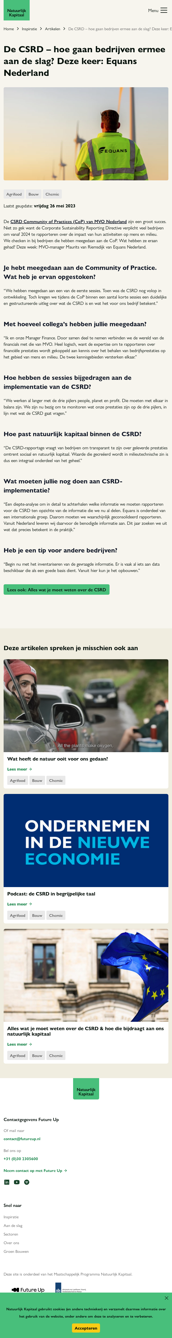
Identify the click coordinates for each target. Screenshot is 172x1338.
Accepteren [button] (86, 1328)
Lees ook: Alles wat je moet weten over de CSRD (56, 589)
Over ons (11, 1242)
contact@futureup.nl (22, 1138)
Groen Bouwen (16, 1251)
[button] (166, 1298)
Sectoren (11, 1234)
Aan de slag (13, 1225)
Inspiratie (29, 28)
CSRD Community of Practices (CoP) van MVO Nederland (68, 221)
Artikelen (52, 28)
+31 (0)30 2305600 (21, 1158)
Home (9, 28)
